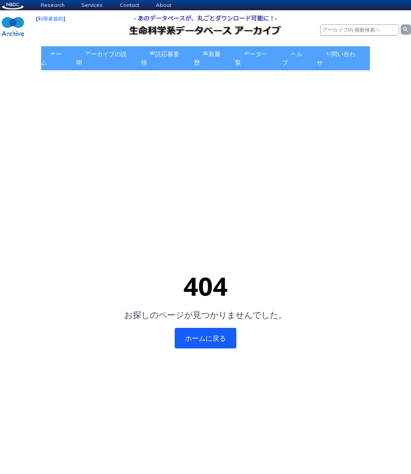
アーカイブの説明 (101, 58)
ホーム (51, 58)
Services (92, 5)
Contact (129, 5)
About (163, 5)
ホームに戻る (205, 338)
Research (53, 5)
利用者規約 (50, 18)
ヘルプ (292, 58)
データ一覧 (251, 58)
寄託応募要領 (160, 58)
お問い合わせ (336, 58)
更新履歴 (207, 58)
